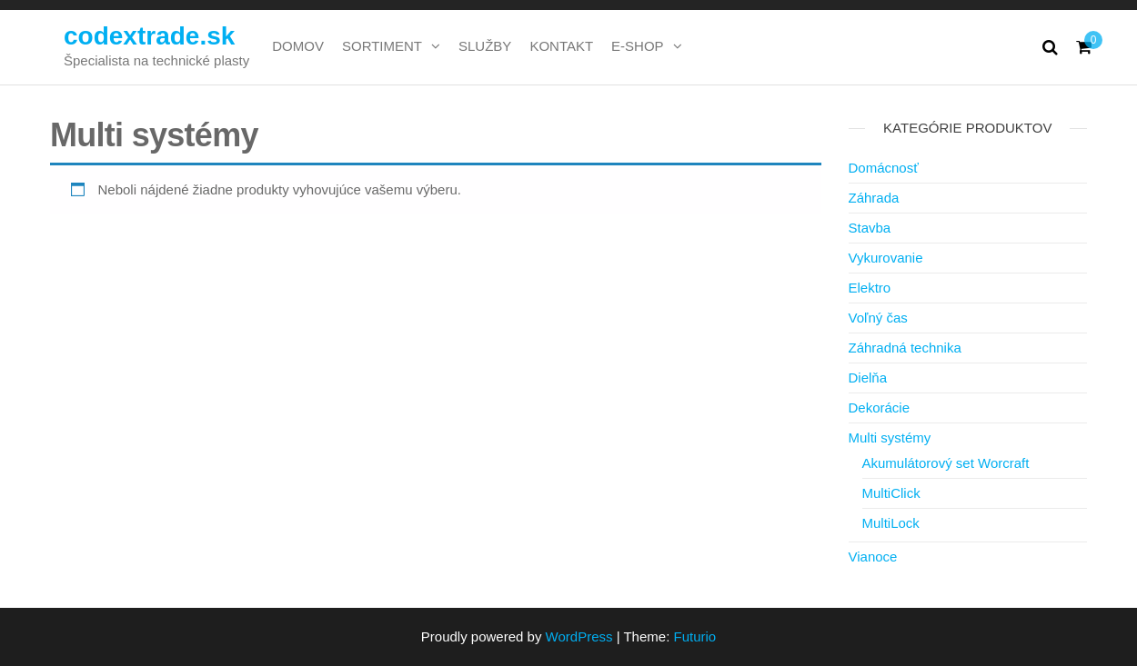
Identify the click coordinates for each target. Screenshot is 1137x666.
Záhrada (874, 197)
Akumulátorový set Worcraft (946, 463)
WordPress (579, 636)
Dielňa (868, 377)
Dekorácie (880, 407)
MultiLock (891, 523)
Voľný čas (878, 317)
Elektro (870, 287)
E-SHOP (637, 46)
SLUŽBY (484, 46)
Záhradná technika (905, 347)
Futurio (694, 636)
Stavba (870, 227)
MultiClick (891, 493)
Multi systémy (890, 437)
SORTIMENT (382, 46)
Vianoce (873, 556)
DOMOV (298, 46)
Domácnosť (884, 167)
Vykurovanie (886, 257)
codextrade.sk (149, 36)
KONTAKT (561, 46)
